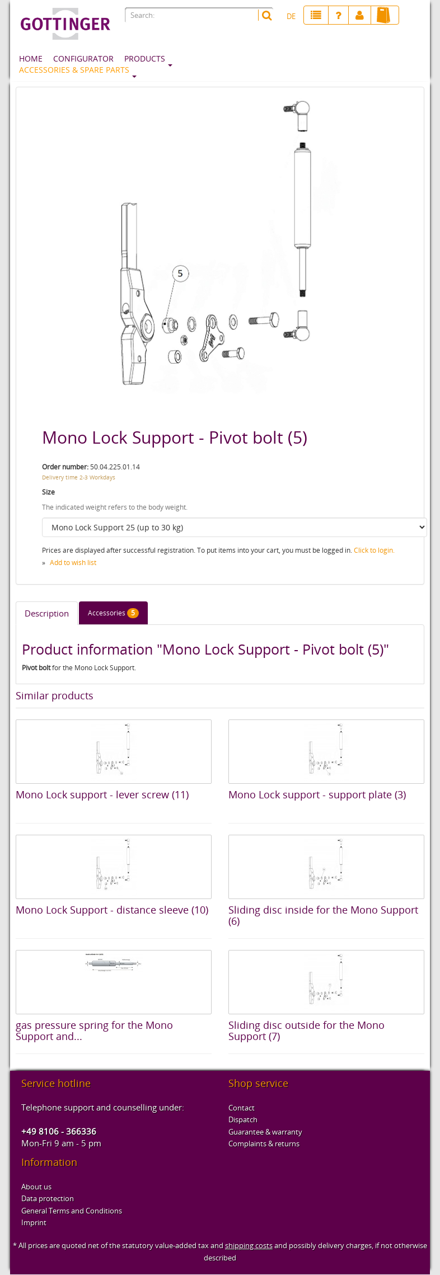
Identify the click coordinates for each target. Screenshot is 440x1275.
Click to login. (374, 550)
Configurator (83, 58)
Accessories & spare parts (74, 69)
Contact (241, 1108)
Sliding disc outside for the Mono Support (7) (306, 1030)
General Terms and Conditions (71, 1211)
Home (31, 58)
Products (144, 58)
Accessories (113, 613)
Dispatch (243, 1119)
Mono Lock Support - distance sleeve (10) (112, 909)
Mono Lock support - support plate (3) (317, 794)
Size (48, 492)
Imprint (33, 1222)
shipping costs (249, 1245)
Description (47, 613)
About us (36, 1187)
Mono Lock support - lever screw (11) (102, 794)
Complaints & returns (263, 1143)
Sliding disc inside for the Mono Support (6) (323, 915)
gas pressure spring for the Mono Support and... (94, 1030)
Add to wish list (73, 562)
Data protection (47, 1198)
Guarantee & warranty (265, 1132)
